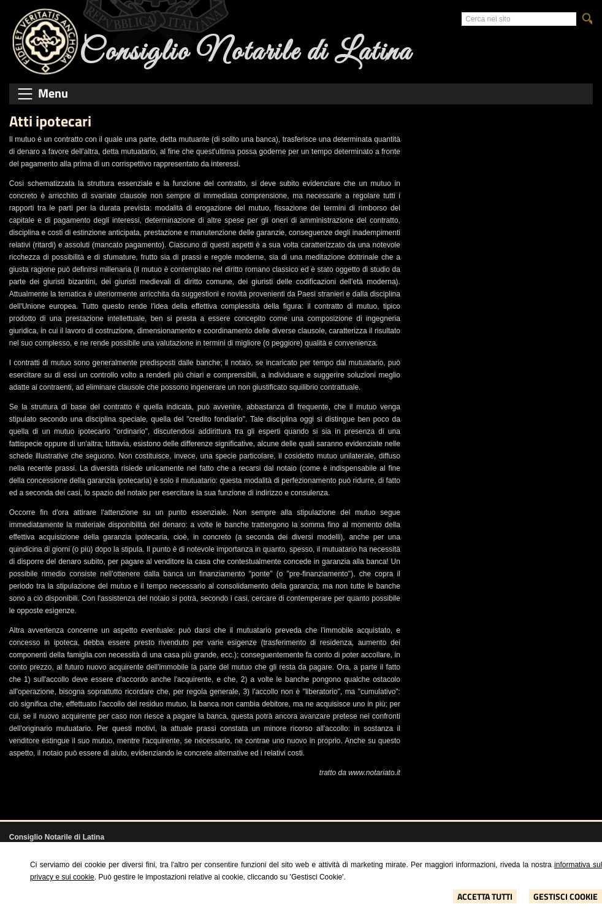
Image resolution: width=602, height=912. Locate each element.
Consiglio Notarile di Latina (245, 52)
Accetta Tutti (484, 896)
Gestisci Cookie (565, 896)
